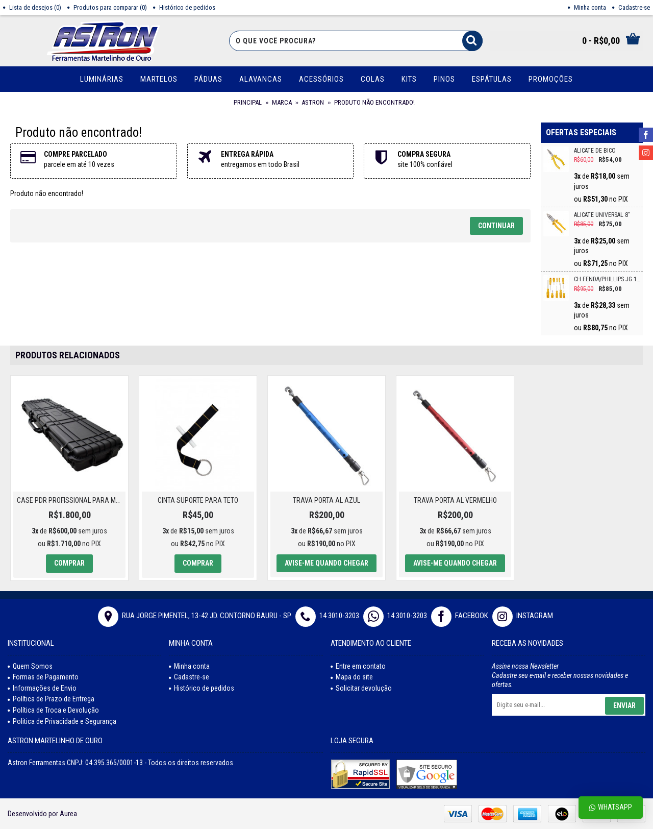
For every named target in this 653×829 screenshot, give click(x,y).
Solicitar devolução (361, 688)
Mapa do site (352, 677)
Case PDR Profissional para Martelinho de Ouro (71, 500)
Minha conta (189, 666)
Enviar (624, 705)
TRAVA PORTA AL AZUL (326, 500)
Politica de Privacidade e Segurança (62, 721)
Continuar (496, 226)
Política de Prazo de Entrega (51, 699)
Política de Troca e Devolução (53, 710)
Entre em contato (358, 666)
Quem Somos (30, 666)
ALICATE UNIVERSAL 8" (602, 215)
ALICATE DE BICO (595, 151)
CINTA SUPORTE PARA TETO (198, 500)
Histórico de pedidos (201, 688)
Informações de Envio (42, 688)
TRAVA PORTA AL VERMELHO (455, 500)
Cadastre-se (189, 677)
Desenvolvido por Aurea (42, 814)
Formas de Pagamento (43, 677)
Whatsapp (610, 807)
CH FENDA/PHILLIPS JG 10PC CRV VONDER (607, 279)
